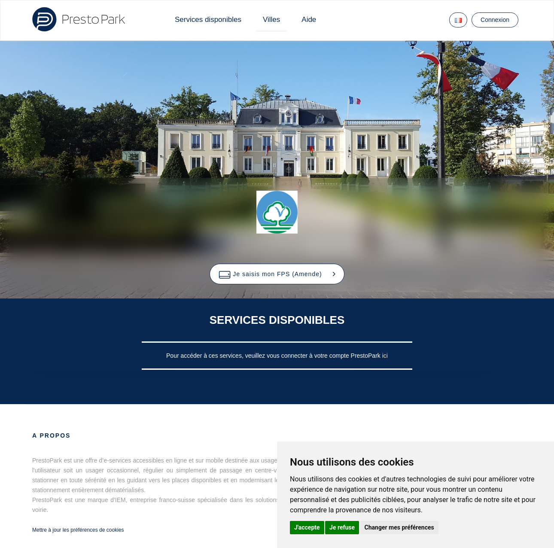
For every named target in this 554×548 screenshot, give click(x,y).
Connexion (495, 19)
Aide (308, 19)
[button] (277, 274)
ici (385, 355)
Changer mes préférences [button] (399, 527)
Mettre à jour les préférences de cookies (78, 530)
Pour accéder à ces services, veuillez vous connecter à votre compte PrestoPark (274, 355)
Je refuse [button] (342, 527)
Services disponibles (208, 19)
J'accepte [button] (307, 527)
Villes (271, 19)
